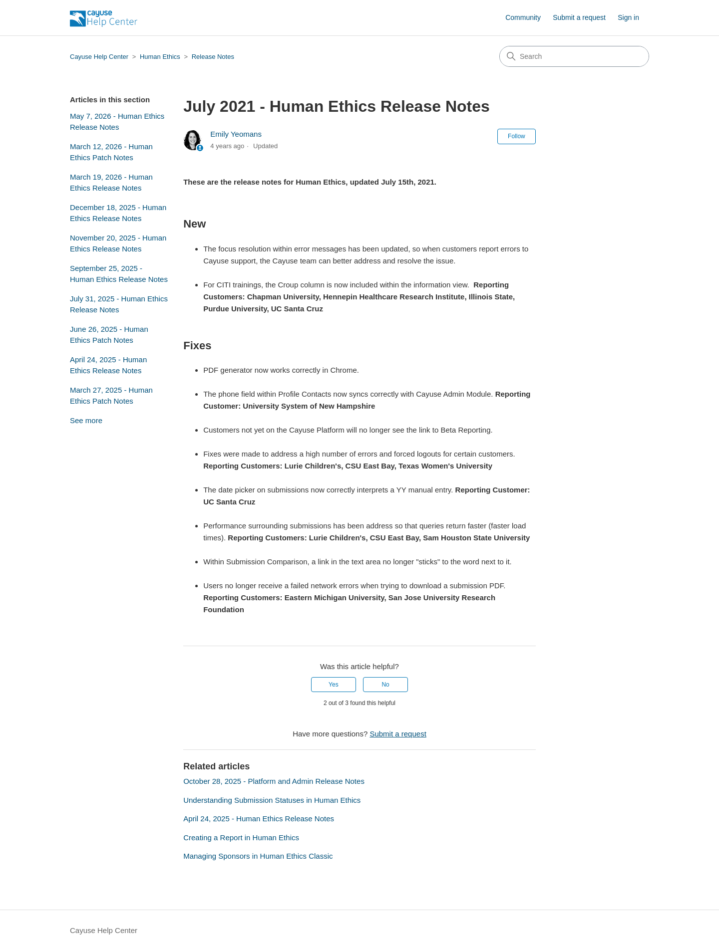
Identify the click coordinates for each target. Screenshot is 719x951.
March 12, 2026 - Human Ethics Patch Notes (111, 152)
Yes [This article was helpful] (334, 684)
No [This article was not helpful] (385, 684)
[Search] (574, 56)
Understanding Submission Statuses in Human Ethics (271, 800)
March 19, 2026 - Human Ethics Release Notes (111, 183)
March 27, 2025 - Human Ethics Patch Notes (111, 396)
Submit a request (579, 17)
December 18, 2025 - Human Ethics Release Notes (118, 213)
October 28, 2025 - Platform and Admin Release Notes (273, 781)
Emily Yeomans (236, 134)
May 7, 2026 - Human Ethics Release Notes (117, 122)
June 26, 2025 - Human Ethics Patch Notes (109, 335)
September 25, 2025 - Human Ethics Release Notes (119, 274)
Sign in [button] (628, 17)
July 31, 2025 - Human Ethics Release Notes (119, 304)
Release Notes (213, 56)
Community (523, 17)
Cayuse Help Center (99, 56)
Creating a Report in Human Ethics (241, 837)
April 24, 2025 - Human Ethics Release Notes (108, 365)
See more (86, 420)
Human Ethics (160, 56)
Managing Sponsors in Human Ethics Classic (258, 856)
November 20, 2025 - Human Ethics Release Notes (118, 243)
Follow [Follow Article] (516, 136)
